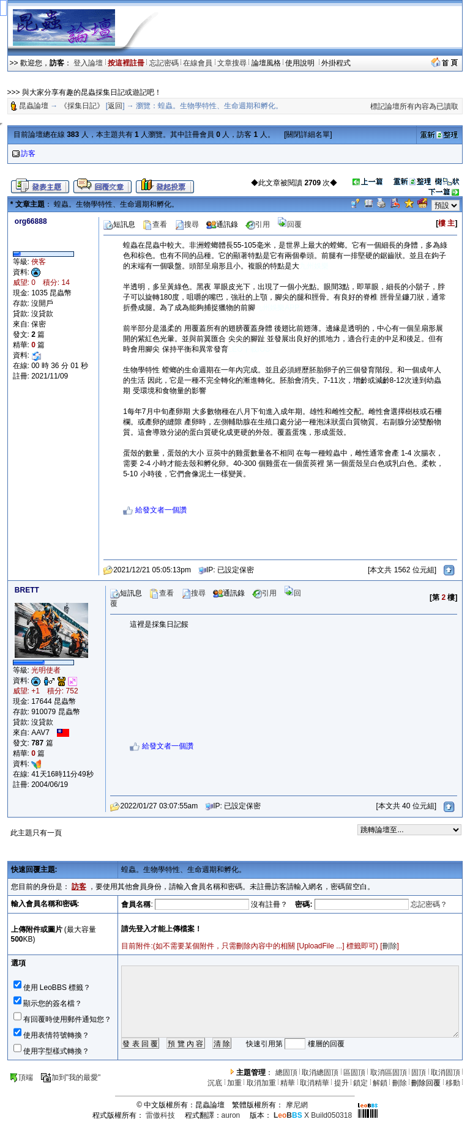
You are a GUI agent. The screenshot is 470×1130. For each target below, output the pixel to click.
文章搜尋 (232, 63)
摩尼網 (297, 1105)
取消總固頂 (320, 1072)
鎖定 (360, 1083)
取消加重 (261, 1083)
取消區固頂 (388, 1072)
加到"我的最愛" (70, 1077)
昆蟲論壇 (33, 106)
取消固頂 (445, 1072)
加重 (234, 1083)
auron (231, 1115)
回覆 (289, 224)
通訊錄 (222, 224)
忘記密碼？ (429, 904)
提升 (341, 1083)
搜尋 (186, 224)
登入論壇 (88, 63)
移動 (453, 1083)
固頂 (418, 1072)
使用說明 (300, 63)
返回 (115, 106)
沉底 (214, 1083)
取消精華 (314, 1083)
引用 (257, 224)
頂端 (21, 1077)
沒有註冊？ (269, 904)
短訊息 (119, 224)
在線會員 (197, 63)
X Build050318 (313, 1115)
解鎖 (380, 1083)
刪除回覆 (426, 1083)
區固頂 (354, 1072)
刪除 (389, 946)
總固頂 (286, 1072)
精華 (287, 1083)
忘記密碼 (164, 63)
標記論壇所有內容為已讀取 (414, 106)
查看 (155, 224)
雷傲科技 (160, 1115)
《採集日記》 (82, 106)
